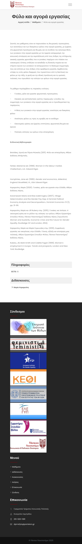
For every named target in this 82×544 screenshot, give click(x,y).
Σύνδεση (15, 492)
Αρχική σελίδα (23, 22)
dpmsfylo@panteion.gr (24, 524)
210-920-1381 (19, 519)
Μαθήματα (36, 22)
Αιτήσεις (15, 482)
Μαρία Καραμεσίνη (20, 287)
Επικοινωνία (17, 487)
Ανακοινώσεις (17, 477)
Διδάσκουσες (17, 472)
